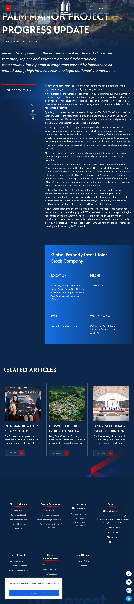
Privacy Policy (83, 561)
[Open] (13, 8)
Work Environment (50, 564)
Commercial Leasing (50, 515)
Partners (18, 528)
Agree (33, 593)
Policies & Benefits (50, 569)
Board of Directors (18, 524)
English (101, 8)
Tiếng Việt (91, 8)
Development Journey (18, 519)
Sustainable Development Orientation (80, 522)
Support (83, 565)
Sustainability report (79, 514)
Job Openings (51, 573)
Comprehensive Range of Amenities (51, 526)
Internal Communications (18, 570)
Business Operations (18, 561)
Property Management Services (50, 519)
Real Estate (51, 510)
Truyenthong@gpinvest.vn (64, 326)
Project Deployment (12, 41)
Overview (18, 510)
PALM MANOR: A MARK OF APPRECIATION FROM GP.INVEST (21, 430)
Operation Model (18, 515)
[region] (33, 588)
